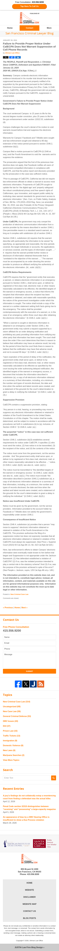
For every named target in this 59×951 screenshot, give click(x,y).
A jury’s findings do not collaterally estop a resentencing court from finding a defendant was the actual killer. (29, 797)
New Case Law (12, 711)
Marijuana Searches (13, 755)
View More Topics (11, 760)
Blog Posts (29, 918)
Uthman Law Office (36, 941)
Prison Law (10, 731)
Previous (8, 608)
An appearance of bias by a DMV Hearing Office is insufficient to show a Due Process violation (26, 818)
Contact (29, 28)
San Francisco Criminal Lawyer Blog (29, 17)
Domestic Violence (13, 745)
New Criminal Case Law (19, 594)
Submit (29, 671)
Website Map (29, 904)
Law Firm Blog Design (29, 947)
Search (53, 777)
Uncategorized (11, 706)
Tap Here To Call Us (29, 6)
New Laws (9, 750)
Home (10, 28)
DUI (6, 726)
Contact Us (29, 911)
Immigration (10, 741)
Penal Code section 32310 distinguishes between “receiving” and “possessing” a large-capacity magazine (29, 807)
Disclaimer (29, 897)
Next (24, 608)
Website (29, 890)
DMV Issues (10, 721)
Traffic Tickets (11, 736)
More (49, 28)
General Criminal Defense (17, 716)
